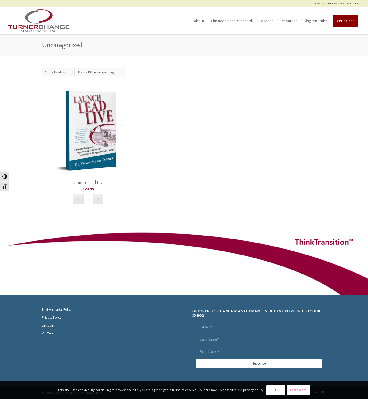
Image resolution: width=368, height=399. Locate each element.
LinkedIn (48, 325)
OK (276, 390)
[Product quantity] (88, 199)
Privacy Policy (51, 317)
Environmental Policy (57, 309)
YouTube (48, 333)
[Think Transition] (38, 20)
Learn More (298, 390)
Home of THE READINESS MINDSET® (337, 3)
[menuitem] (336, 3)
